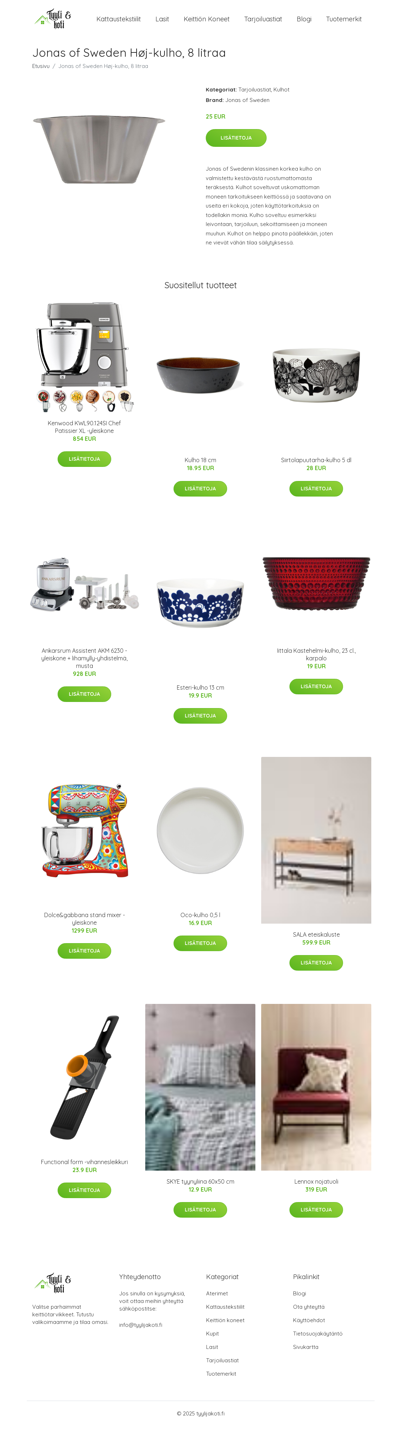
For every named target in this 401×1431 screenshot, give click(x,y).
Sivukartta (305, 1352)
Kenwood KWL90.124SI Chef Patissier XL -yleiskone (84, 432)
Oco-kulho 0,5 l (200, 920)
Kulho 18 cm (200, 465)
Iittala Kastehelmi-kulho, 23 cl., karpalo (316, 659)
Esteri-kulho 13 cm (200, 692)
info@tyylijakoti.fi (140, 1329)
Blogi (304, 21)
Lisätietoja (236, 143)
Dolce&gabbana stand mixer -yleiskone (84, 923)
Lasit (162, 21)
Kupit (212, 1338)
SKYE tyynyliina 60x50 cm (200, 1186)
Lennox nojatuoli (316, 1186)
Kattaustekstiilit (118, 21)
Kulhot (281, 94)
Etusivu (41, 71)
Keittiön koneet (207, 21)
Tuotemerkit (344, 21)
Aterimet (217, 1298)
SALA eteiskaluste (316, 939)
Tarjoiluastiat (263, 21)
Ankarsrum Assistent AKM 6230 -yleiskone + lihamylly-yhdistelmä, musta (84, 663)
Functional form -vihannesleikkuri (84, 1167)
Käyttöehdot (309, 1325)
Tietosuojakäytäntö (318, 1338)
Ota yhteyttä (309, 1311)
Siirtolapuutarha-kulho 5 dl (316, 465)
